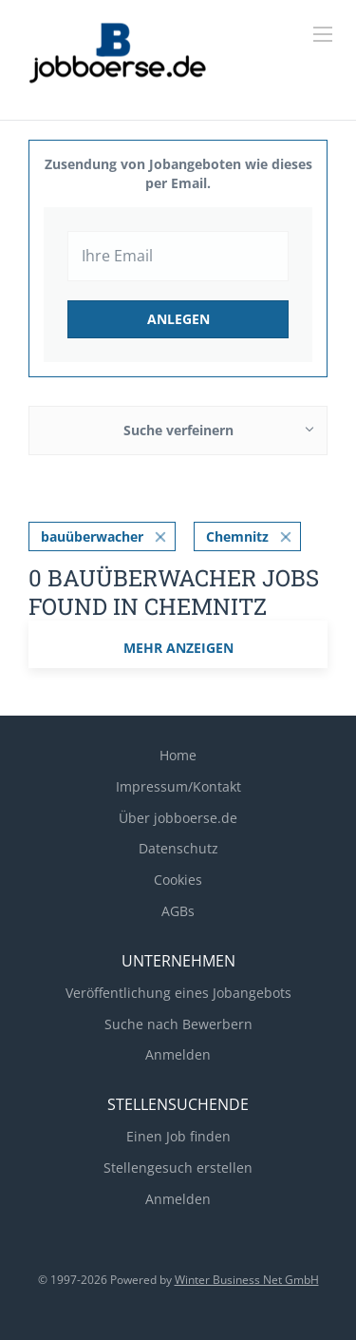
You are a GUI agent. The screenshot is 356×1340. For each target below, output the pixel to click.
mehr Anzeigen (178, 648)
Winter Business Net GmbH (247, 1280)
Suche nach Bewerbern (178, 1024)
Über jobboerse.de (178, 818)
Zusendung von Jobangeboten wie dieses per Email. (178, 173)
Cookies (178, 880)
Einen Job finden (178, 1136)
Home (178, 755)
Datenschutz (178, 848)
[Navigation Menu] (322, 34)
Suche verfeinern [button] (178, 430)
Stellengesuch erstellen (178, 1167)
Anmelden (178, 1054)
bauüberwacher (92, 536)
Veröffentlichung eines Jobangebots (178, 993)
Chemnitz (237, 536)
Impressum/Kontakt (178, 786)
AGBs (178, 911)
